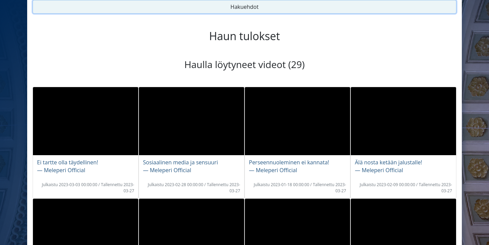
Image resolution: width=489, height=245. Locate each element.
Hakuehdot (245, 7)
